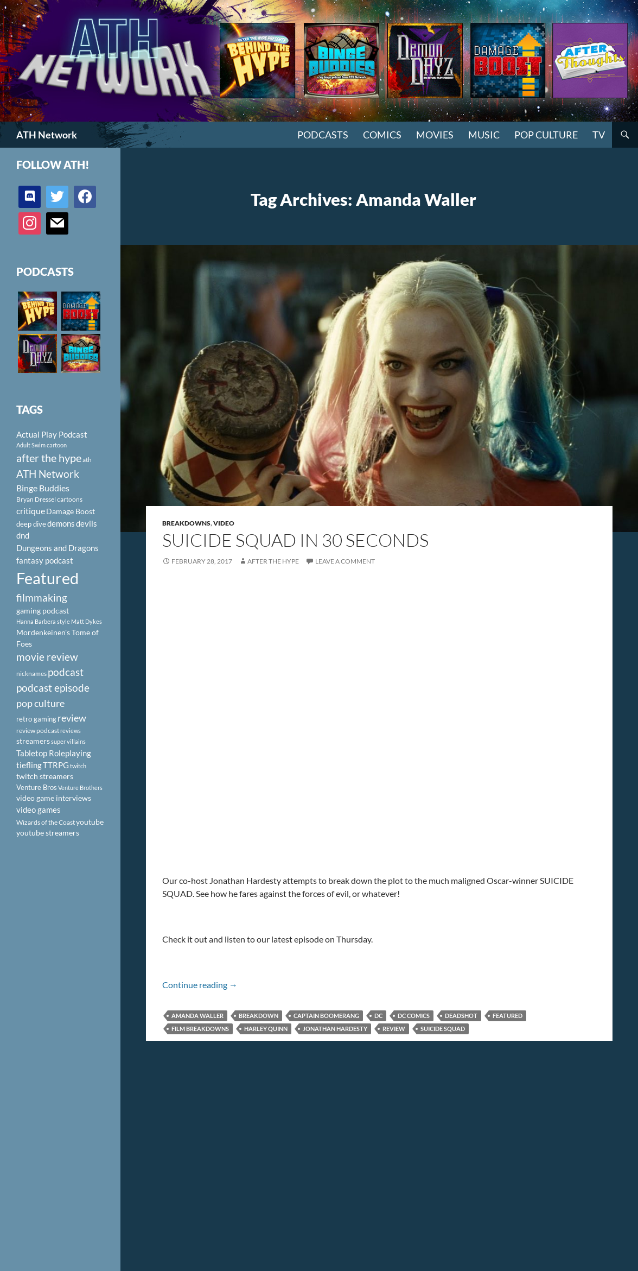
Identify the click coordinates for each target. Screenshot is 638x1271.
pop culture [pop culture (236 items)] (40, 703)
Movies (435, 135)
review (393, 1028)
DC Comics (414, 1015)
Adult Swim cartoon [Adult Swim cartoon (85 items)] (41, 444)
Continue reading (200, 984)
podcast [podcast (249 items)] (66, 672)
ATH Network (46, 135)
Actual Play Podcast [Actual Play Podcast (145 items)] (51, 434)
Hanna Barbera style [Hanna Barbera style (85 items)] (43, 621)
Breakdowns (186, 523)
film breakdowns (200, 1028)
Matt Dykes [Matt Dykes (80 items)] (86, 621)
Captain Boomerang (326, 1015)
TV (598, 135)
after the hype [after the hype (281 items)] (48, 458)
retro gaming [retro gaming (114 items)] (36, 718)
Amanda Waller (197, 1015)
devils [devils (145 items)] (86, 523)
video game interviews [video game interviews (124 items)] (53, 797)
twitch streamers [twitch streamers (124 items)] (44, 776)
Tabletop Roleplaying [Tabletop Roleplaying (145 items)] (53, 753)
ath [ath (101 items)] (87, 460)
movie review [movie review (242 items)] (47, 657)
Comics (382, 135)
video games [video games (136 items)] (38, 809)
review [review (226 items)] (72, 718)
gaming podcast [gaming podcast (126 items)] (42, 610)
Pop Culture (546, 135)
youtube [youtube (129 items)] (90, 821)
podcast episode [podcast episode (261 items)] (53, 687)
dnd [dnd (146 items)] (22, 535)
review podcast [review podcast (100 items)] (37, 730)
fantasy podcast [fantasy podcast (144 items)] (44, 560)
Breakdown (258, 1015)
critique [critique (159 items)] (30, 511)
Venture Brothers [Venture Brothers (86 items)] (80, 787)
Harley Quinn (266, 1028)
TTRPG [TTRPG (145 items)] (56, 765)
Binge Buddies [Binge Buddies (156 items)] (42, 488)
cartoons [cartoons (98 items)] (69, 499)
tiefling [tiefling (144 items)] (29, 765)
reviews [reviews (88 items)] (70, 730)
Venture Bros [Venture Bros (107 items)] (36, 787)
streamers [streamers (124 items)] (33, 740)
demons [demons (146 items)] (61, 523)
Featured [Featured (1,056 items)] (47, 577)
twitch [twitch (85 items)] (78, 765)
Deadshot (461, 1015)
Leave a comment (345, 561)
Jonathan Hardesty (335, 1028)
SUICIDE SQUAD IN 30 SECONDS (295, 540)
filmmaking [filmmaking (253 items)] (41, 597)
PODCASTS (322, 135)
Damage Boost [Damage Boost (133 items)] (70, 511)
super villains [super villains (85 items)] (68, 741)
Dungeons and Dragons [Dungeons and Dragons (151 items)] (57, 548)
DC (378, 1015)
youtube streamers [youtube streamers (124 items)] (47, 832)
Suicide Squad (442, 1028)
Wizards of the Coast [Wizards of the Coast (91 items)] (45, 822)
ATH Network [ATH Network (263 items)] (47, 473)
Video (223, 523)
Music (484, 135)
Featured (507, 1015)
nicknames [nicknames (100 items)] (31, 673)
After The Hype (273, 561)
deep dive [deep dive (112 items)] (31, 524)
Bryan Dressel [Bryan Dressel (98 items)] (36, 499)
